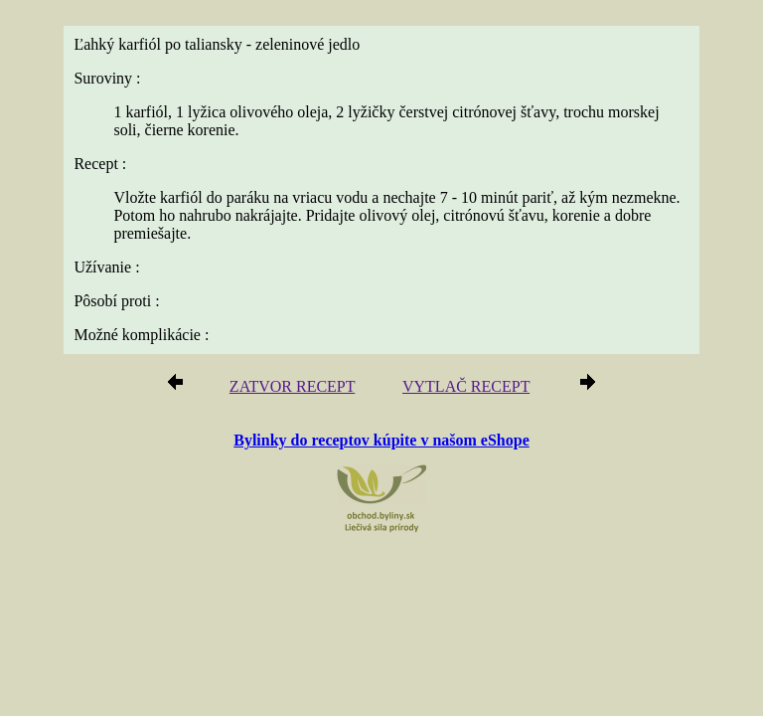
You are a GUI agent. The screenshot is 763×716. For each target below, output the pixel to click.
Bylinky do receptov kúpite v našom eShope (381, 440)
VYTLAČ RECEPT (466, 386)
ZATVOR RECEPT (292, 386)
